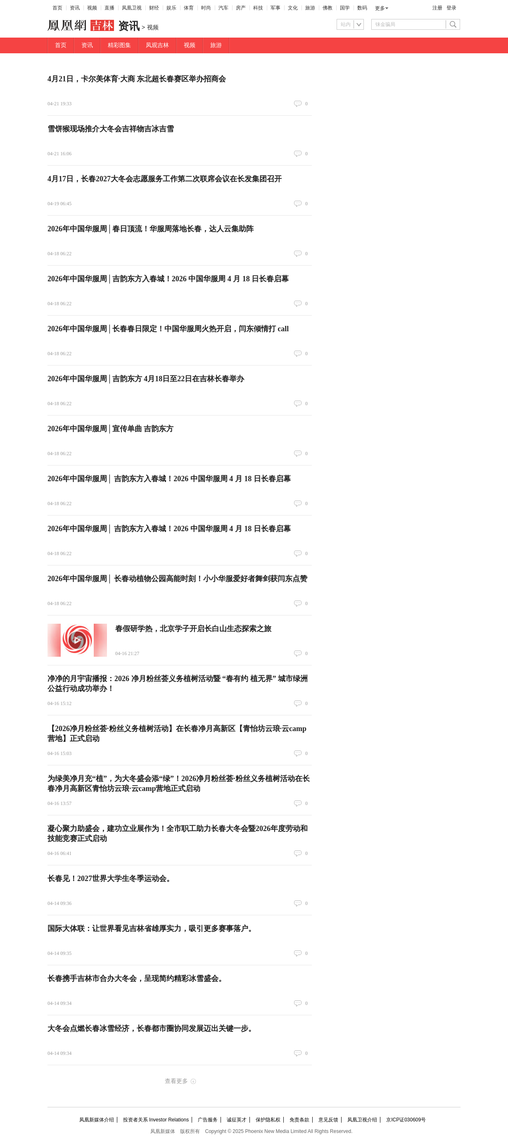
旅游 (310, 8)
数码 (362, 8)
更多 (380, 8)
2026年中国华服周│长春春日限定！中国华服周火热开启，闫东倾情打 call (168, 329)
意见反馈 (328, 1120)
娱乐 (171, 8)
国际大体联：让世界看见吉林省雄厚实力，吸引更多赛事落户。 (151, 928)
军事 (275, 8)
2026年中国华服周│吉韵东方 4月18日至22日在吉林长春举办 (145, 379)
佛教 (327, 8)
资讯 (75, 8)
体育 (189, 8)
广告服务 (208, 1120)
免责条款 (299, 1120)
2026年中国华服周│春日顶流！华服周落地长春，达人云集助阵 (150, 229)
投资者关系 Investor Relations (156, 1120)
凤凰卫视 (132, 8)
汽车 (223, 8)
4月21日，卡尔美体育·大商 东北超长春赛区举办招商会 (136, 79)
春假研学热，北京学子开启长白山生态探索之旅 (193, 629)
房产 (241, 8)
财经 (154, 8)
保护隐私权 (268, 1120)
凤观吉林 (157, 45)
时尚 (206, 8)
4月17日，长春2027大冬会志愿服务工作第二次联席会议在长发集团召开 (164, 179)
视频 (92, 8)
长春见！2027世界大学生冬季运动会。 (110, 878)
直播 (109, 8)
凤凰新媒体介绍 (96, 1120)
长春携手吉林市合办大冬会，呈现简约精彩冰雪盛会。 (136, 978)
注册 (437, 8)
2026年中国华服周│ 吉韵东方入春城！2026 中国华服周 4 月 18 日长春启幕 (169, 479)
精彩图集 (119, 45)
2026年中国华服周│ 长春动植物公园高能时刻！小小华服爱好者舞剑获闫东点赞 (177, 579)
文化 (293, 8)
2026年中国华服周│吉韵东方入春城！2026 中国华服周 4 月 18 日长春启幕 (168, 279)
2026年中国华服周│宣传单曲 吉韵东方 (110, 429)
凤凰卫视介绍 (362, 1120)
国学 (345, 8)
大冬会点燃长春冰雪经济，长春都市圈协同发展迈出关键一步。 (151, 1028)
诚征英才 (237, 1120)
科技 (258, 8)
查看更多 (176, 1081)
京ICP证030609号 (406, 1120)
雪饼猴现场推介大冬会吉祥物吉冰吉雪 (110, 129)
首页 (57, 8)
